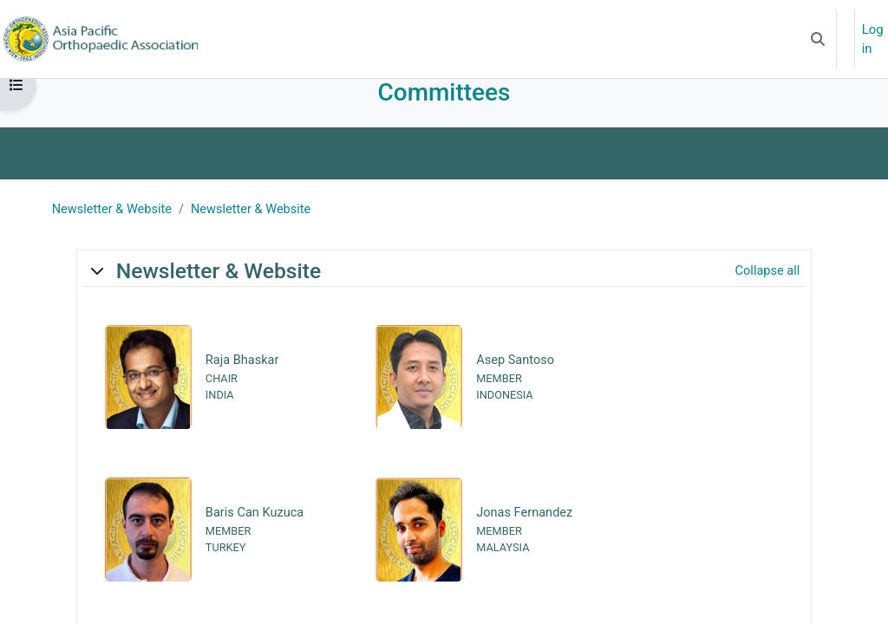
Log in (873, 39)
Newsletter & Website (114, 229)
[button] (817, 39)
